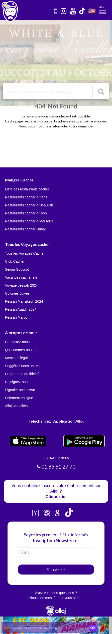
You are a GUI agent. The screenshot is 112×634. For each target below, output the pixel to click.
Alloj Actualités (16, 406)
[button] (103, 625)
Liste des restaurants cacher (27, 189)
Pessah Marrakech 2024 (24, 301)
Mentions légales (18, 358)
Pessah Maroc (16, 317)
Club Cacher (15, 261)
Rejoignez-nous (17, 382)
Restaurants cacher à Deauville (29, 205)
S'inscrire (56, 569)
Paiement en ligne (19, 398)
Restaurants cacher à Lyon (26, 213)
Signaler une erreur (20, 390)
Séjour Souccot (17, 269)
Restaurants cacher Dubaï (25, 229)
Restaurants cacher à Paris (26, 197)
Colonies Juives (17, 293)
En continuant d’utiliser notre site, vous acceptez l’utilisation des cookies (45, 628)
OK (93, 628)
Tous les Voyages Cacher (25, 253)
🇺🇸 (92, 10)
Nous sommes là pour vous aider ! (55, 598)
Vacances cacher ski (21, 277)
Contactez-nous (17, 342)
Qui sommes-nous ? (20, 350)
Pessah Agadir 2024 (20, 309)
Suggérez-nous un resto (23, 366)
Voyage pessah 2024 (21, 285)
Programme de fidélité (22, 374)
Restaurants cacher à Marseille (29, 221)
